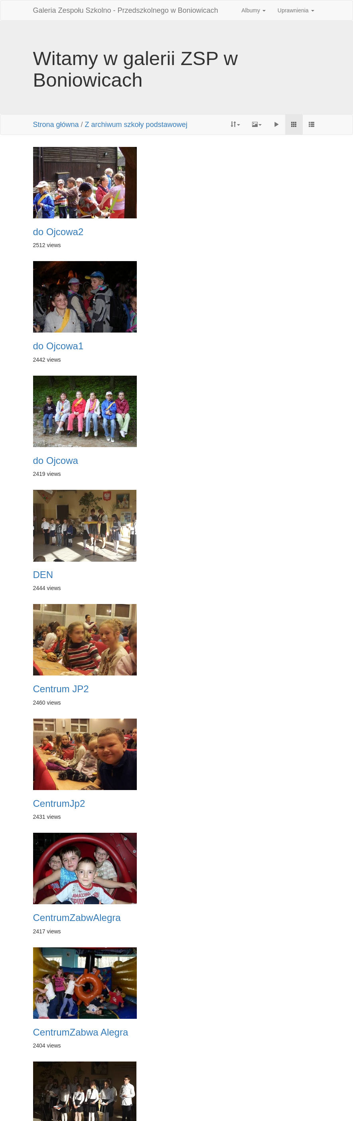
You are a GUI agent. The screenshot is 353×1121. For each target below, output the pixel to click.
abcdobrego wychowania (85, 918)
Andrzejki (202, 803)
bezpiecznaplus (215, 689)
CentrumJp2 (209, 461)
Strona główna (56, 125)
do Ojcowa (55, 346)
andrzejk (201, 918)
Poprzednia (134, 1072)
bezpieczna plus (67, 1032)
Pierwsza (99, 1072)
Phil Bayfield (237, 1105)
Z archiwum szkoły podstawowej (136, 125)
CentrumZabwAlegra (77, 575)
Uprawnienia (296, 10)
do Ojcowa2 (58, 232)
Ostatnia (255, 1072)
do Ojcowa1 (208, 232)
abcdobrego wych (220, 1032)
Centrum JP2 (61, 461)
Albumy (253, 10)
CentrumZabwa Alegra (230, 575)
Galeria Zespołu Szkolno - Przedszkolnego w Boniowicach (125, 10)
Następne (223, 1072)
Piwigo (140, 1105)
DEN (193, 346)
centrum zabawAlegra (79, 803)
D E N (46, 689)
